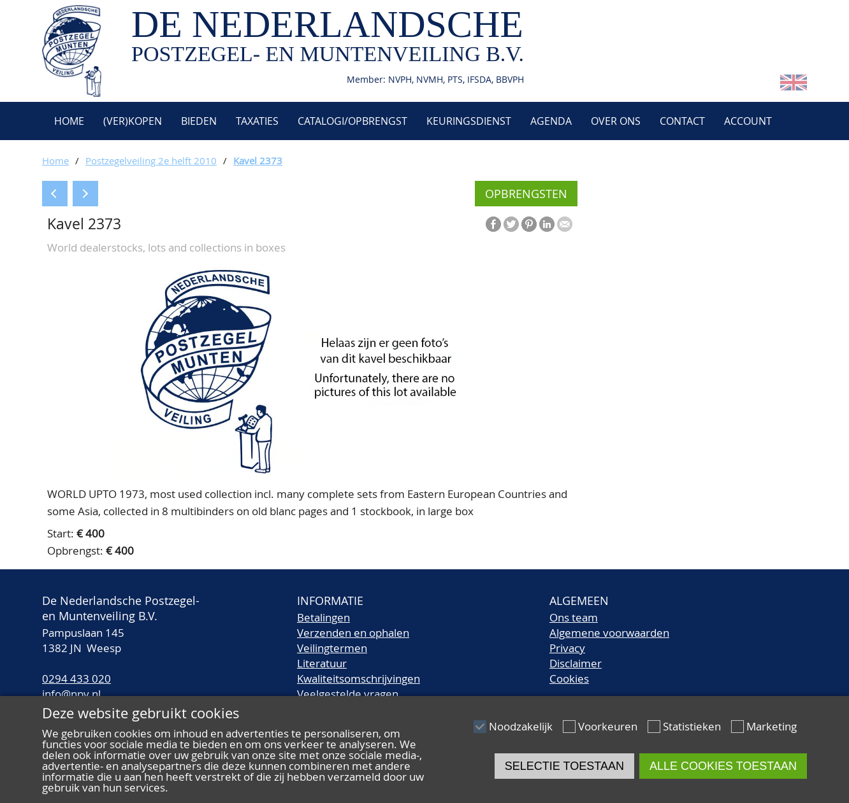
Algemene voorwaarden (609, 632)
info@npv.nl (71, 693)
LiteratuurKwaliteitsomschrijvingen (358, 671)
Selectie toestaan (564, 766)
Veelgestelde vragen (347, 693)
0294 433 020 (76, 678)
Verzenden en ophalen (353, 632)
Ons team (573, 617)
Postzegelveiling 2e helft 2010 (151, 160)
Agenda (551, 121)
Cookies (569, 678)
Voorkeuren (607, 726)
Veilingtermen (332, 648)
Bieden (199, 121)
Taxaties (257, 121)
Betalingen (323, 617)
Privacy (567, 648)
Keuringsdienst (468, 121)
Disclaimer (575, 663)
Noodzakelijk (521, 726)
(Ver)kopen (132, 121)
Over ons (616, 121)
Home (68, 121)
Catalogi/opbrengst (352, 121)
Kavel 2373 (257, 160)
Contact (682, 121)
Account (748, 121)
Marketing (771, 726)
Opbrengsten (526, 193)
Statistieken (692, 726)
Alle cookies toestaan (723, 766)
